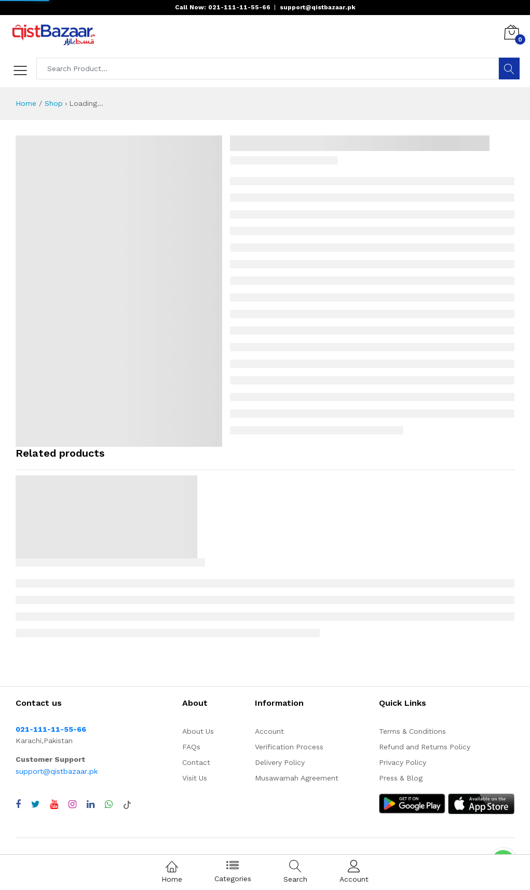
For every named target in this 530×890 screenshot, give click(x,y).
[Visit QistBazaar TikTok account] (127, 804)
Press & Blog (401, 778)
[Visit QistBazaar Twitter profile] (35, 804)
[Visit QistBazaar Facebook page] (18, 804)
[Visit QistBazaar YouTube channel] (54, 804)
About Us (198, 731)
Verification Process (289, 747)
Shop (54, 103)
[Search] (509, 68)
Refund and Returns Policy (424, 747)
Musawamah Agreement (296, 778)
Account (269, 731)
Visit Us (194, 778)
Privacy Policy (402, 762)
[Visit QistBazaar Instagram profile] (72, 804)
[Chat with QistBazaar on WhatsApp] (109, 804)
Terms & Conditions (412, 731)
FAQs (191, 747)
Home (26, 103)
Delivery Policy (280, 762)
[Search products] (267, 68)
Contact (196, 762)
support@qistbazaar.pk (57, 771)
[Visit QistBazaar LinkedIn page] (90, 804)
